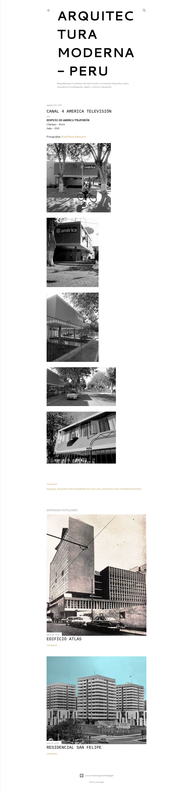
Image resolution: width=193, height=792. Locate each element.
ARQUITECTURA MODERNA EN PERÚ (122, 489)
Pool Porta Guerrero (74, 136)
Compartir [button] (52, 484)
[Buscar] (144, 9)
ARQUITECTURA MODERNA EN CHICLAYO (79, 489)
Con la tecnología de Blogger (97, 775)
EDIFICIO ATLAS (64, 639)
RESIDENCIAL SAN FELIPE (74, 747)
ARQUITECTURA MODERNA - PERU (95, 43)
